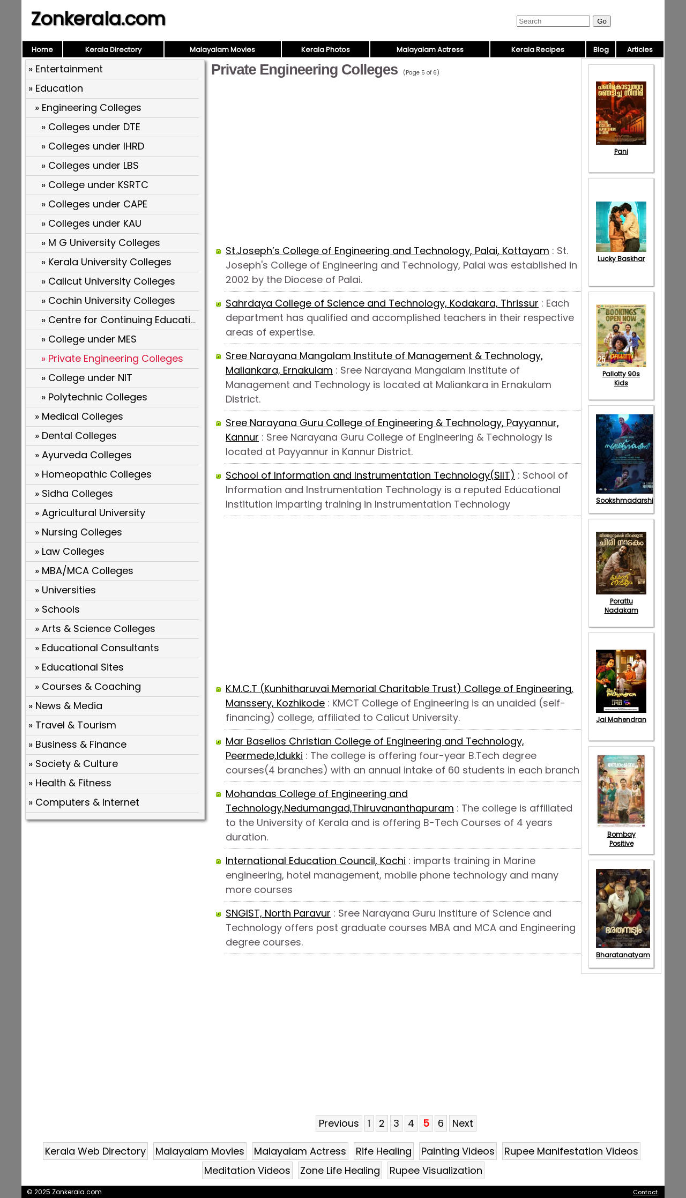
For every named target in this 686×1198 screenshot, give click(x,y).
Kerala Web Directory (95, 1151)
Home (42, 49)
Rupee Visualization (436, 1170)
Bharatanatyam (623, 950)
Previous (339, 1123)
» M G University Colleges (100, 242)
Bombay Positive (621, 834)
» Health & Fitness (69, 783)
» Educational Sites (79, 667)
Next (462, 1123)
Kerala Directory (113, 49)
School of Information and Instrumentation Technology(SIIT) (370, 475)
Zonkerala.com (98, 19)
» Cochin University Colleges (108, 300)
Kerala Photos (325, 49)
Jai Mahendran (621, 715)
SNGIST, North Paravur (278, 913)
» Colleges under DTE (90, 126)
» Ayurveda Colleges (83, 455)
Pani (621, 147)
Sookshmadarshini (627, 496)
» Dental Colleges (76, 435)
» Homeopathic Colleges (93, 474)
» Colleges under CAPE (94, 204)
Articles (640, 49)
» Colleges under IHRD (92, 146)
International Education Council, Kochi (316, 860)
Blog (601, 49)
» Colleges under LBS (90, 165)
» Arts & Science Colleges (95, 628)
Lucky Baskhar (621, 254)
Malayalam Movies (222, 49)
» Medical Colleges (79, 416)
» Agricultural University (90, 512)
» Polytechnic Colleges (94, 397)
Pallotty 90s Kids (621, 374)
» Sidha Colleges (74, 493)
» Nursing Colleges (78, 532)
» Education (55, 88)
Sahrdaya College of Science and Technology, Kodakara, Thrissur (382, 303)
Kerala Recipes (537, 49)
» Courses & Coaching (88, 686)
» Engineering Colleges (88, 107)
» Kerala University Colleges (106, 262)
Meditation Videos (247, 1170)
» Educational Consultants (97, 647)
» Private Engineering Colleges (112, 358)
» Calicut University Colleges (108, 281)
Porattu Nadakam (621, 601)
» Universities (65, 590)
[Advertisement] (116, 901)
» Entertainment (65, 69)
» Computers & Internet (83, 802)
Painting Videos (458, 1151)
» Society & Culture (73, 763)
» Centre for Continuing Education (122, 319)
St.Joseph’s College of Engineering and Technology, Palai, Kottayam (387, 250)
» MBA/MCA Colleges (84, 570)
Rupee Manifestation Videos (571, 1151)
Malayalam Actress (430, 49)
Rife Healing (384, 1151)
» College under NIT (86, 377)
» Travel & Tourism (72, 725)
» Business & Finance (77, 744)
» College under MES (89, 339)
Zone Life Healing (340, 1170)
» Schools (57, 609)
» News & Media (65, 705)
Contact (645, 1192)
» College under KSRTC (94, 184)
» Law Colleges (70, 551)
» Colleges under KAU (91, 223)
